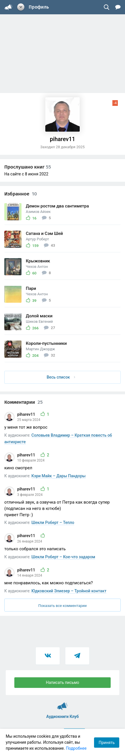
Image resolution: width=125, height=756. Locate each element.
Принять (107, 742)
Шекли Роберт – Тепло (53, 522)
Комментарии (23, 402)
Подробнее (76, 748)
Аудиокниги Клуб (62, 703)
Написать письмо (62, 682)
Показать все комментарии (62, 605)
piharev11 (26, 414)
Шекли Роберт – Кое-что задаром (63, 557)
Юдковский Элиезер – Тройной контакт (69, 591)
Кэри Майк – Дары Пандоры (59, 476)
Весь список (61, 377)
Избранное (20, 194)
